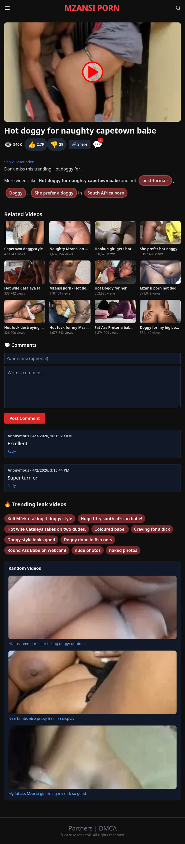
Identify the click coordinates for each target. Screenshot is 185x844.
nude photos (88, 550)
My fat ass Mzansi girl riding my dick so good (47, 793)
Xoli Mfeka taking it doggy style (39, 518)
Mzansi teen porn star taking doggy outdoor (46, 643)
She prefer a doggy (54, 193)
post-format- (155, 180)
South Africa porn (105, 193)
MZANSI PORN (91, 8)
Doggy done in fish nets (88, 540)
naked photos (123, 550)
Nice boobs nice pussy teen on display (41, 718)
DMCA (108, 828)
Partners (81, 828)
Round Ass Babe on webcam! (36, 550)
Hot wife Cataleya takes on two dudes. (46, 529)
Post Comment (25, 418)
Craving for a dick (152, 529)
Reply (12, 451)
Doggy (15, 193)
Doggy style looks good (31, 540)
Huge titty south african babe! (111, 518)
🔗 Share (79, 144)
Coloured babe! (110, 529)
